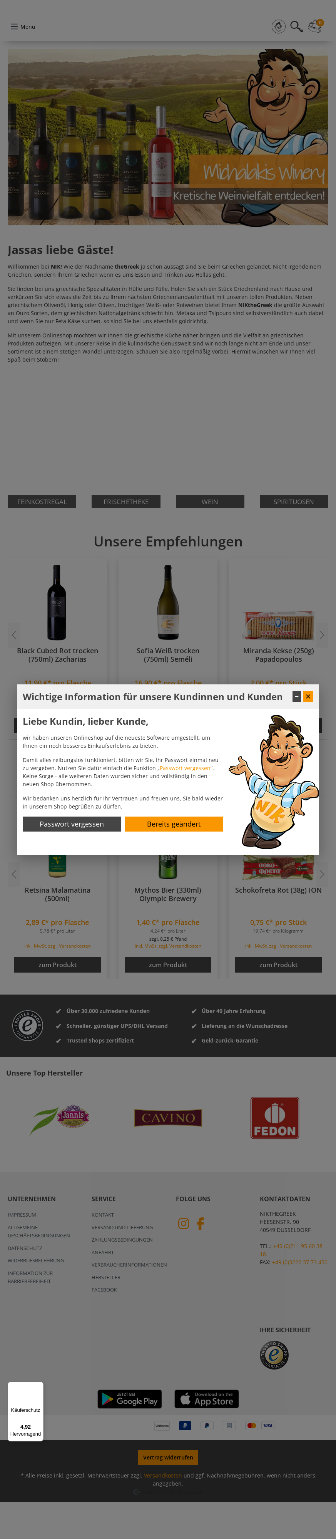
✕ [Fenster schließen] (308, 696)
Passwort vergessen (185, 768)
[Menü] (38, 1386)
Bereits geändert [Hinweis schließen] (174, 823)
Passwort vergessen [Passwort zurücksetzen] (72, 823)
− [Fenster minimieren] (297, 696)
